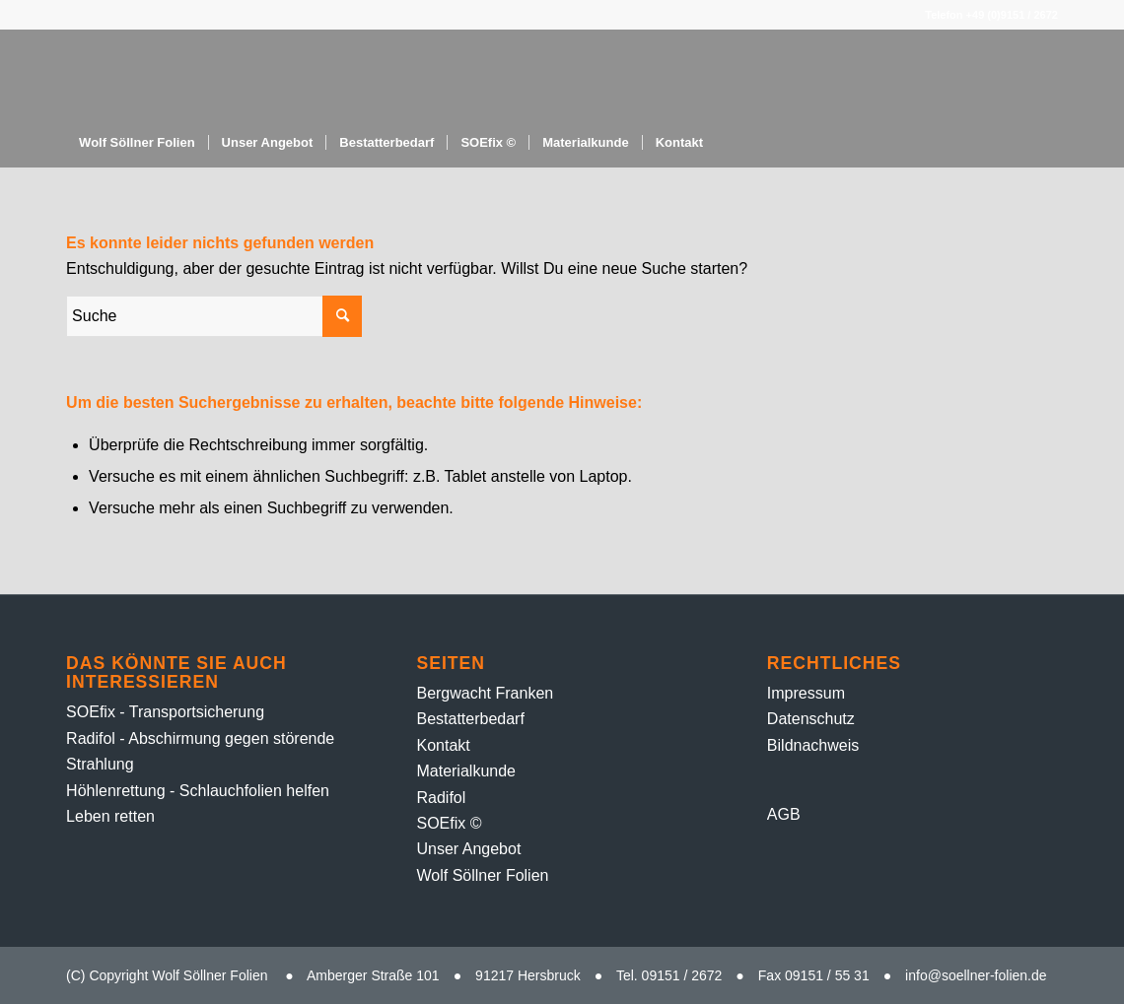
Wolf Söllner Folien (482, 875)
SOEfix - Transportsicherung (165, 711)
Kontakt (442, 745)
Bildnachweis (813, 745)
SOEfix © (448, 823)
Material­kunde (466, 771)
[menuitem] (136, 142)
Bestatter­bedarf (470, 718)
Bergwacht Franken (484, 693)
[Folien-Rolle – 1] (294, 74)
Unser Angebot (468, 848)
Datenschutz (811, 718)
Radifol (440, 797)
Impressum (806, 693)
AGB (784, 814)
